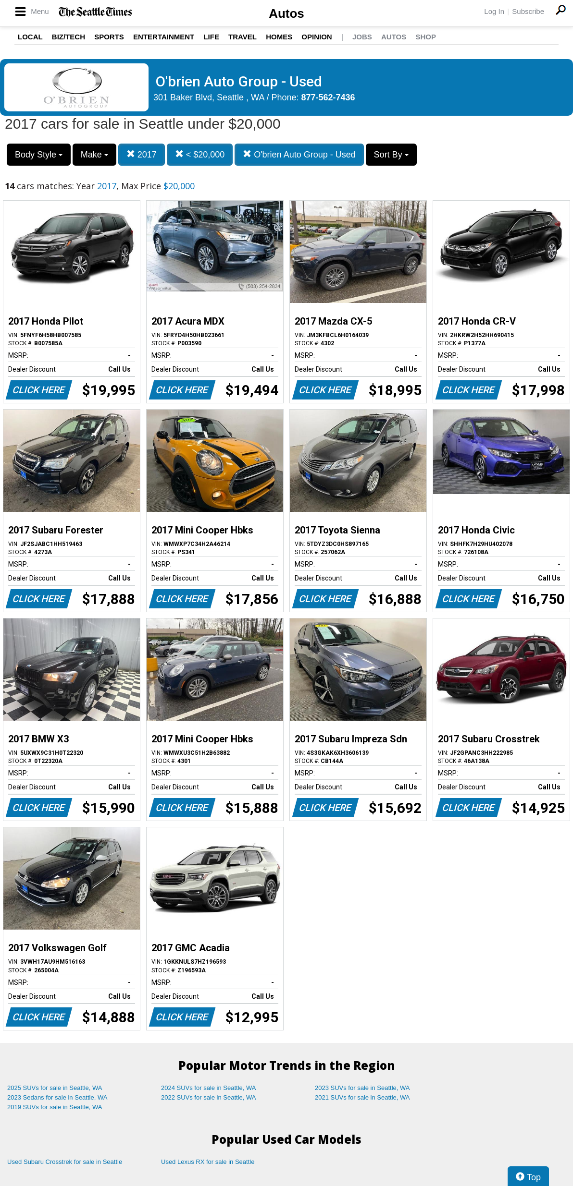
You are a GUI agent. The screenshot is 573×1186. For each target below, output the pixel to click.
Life (211, 37)
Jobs (362, 37)
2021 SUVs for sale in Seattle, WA (362, 1097)
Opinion (316, 37)
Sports (109, 37)
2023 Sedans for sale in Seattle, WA (57, 1097)
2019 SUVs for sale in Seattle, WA (54, 1107)
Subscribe (528, 11)
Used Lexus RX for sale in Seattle (207, 1161)
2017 (141, 154)
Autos (286, 13)
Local (30, 37)
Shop (425, 37)
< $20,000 (200, 154)
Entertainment (163, 37)
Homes (279, 37)
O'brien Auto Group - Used (299, 154)
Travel (242, 37)
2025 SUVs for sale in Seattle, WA (54, 1087)
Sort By (391, 154)
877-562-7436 (328, 97)
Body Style (38, 154)
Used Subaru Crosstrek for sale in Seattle (64, 1161)
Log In (494, 11)
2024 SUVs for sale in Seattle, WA (208, 1087)
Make (94, 154)
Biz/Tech (68, 37)
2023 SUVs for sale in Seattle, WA (362, 1087)
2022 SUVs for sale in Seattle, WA (208, 1097)
